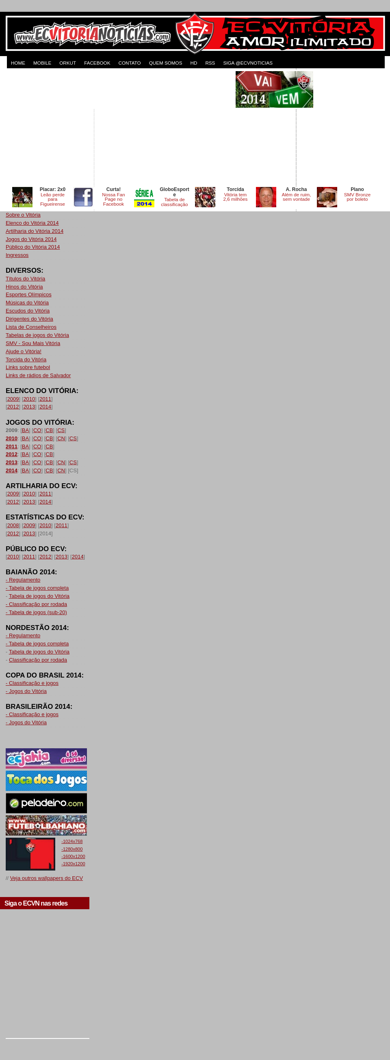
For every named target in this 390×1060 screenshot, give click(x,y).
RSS (210, 62)
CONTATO (129, 62)
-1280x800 (71, 849)
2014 (45, 407)
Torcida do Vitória (26, 359)
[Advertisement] (119, 128)
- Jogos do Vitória (26, 691)
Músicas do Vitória (27, 303)
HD (193, 62)
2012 (13, 407)
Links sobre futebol (28, 367)
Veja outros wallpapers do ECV (46, 878)
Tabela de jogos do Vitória (39, 596)
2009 (13, 399)
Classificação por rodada (38, 660)
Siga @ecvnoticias (248, 62)
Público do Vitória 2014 (33, 247)
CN (61, 438)
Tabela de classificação (174, 201)
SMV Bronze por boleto (357, 197)
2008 (13, 525)
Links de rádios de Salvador (38, 375)
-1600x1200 (73, 856)
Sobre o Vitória (23, 215)
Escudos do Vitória (28, 311)
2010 (29, 399)
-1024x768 (71, 841)
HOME (18, 62)
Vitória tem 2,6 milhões (235, 197)
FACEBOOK (97, 62)
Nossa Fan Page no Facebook (113, 199)
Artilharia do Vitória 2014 (34, 231)
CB (49, 430)
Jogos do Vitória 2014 (31, 239)
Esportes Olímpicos (29, 294)
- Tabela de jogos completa (37, 588)
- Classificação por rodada (36, 604)
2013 (29, 407)
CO (37, 430)
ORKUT (67, 62)
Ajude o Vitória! (23, 351)
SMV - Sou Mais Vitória (33, 343)
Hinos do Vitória (24, 287)
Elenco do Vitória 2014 (32, 223)
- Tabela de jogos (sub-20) (36, 612)
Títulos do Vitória (25, 279)
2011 (45, 399)
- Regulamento (23, 580)
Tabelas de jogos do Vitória (37, 335)
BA (25, 430)
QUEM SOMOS (165, 62)
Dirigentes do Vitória (29, 319)
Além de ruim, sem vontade (296, 197)
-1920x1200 (73, 863)
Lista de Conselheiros (31, 327)
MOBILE (42, 62)
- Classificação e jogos (32, 683)
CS (61, 430)
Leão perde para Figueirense (52, 199)
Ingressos (17, 255)
